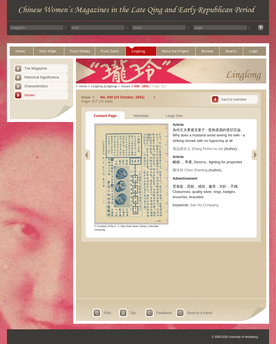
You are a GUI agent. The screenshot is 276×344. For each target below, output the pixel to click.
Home (20, 51)
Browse (207, 51)
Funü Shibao (80, 51)
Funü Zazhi (110, 51)
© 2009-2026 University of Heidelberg (235, 336)
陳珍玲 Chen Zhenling (190, 170)
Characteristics (36, 86)
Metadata (141, 116)
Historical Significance (41, 77)
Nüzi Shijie (47, 51)
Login (253, 51)
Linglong (138, 51)
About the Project (175, 51)
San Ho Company (204, 205)
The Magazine (35, 68)
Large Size (174, 116)
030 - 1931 (141, 86)
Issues (29, 95)
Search (231, 51)
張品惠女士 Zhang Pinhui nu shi (198, 149)
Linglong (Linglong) (104, 86)
